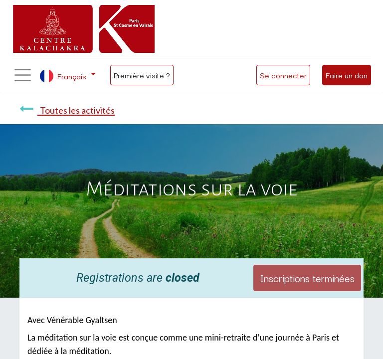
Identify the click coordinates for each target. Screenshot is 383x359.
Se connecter (283, 75)
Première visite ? (142, 75)
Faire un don (347, 75)
